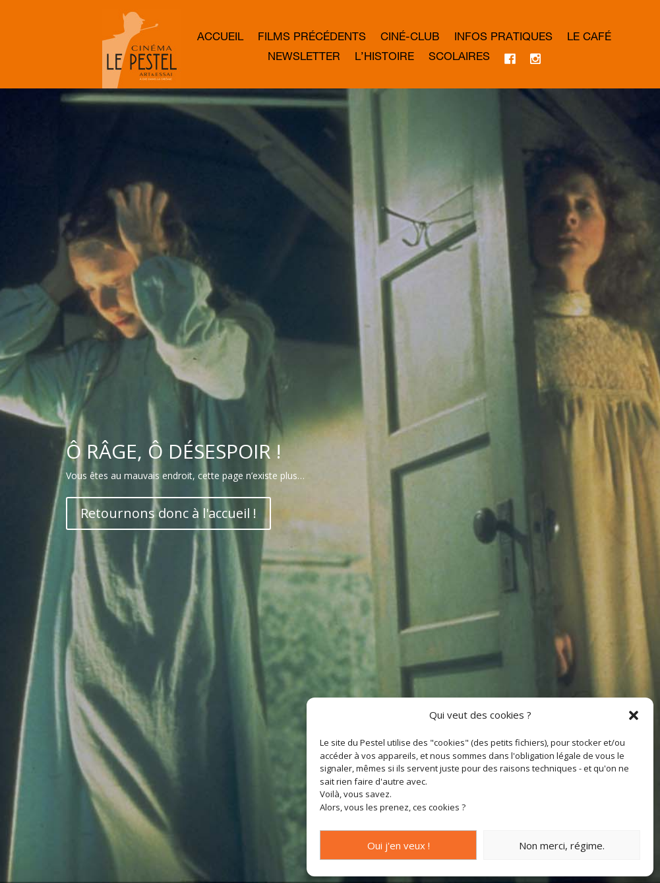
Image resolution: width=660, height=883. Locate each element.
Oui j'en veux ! (398, 845)
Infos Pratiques (503, 39)
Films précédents (312, 39)
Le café (589, 39)
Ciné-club (410, 39)
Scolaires (459, 58)
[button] (633, 715)
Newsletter (304, 58)
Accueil (220, 39)
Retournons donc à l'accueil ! (168, 513)
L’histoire (384, 58)
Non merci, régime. (562, 845)
